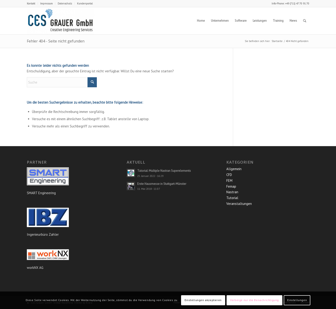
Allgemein (234, 169)
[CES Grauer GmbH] (60, 20)
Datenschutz (65, 3)
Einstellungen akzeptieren (203, 300)
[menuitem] (32, 3)
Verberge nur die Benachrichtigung (254, 300)
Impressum (46, 3)
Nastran (232, 192)
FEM (229, 180)
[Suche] (304, 20)
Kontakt (31, 3)
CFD (229, 174)
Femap (231, 186)
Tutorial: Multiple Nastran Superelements (164, 171)
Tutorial (232, 198)
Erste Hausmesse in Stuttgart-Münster (161, 184)
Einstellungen (297, 300)
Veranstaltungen (239, 203)
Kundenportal (85, 3)
